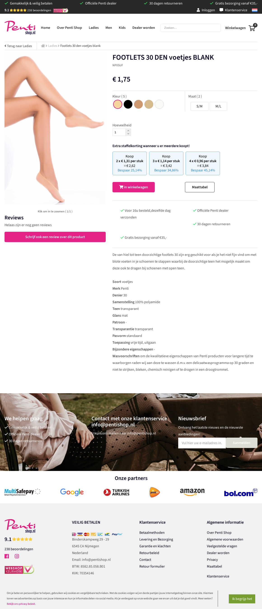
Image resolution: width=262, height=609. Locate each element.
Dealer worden (218, 552)
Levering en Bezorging (156, 539)
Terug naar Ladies (18, 46)
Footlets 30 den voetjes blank (80, 45)
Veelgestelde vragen (222, 546)
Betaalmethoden (152, 532)
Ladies (52, 45)
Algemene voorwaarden (225, 539)
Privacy (212, 559)
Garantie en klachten (155, 546)
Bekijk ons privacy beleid (21, 604)
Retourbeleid (149, 552)
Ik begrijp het (242, 598)
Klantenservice (233, 10)
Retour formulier (152, 566)
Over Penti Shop (219, 532)
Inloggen (206, 10)
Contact (145, 559)
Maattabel (200, 187)
